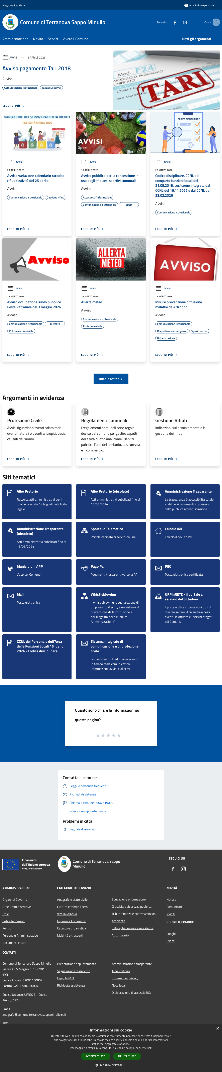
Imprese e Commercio (71, 921)
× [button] (217, 1028)
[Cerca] (215, 22)
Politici (7, 928)
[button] (111, 1065)
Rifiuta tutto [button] (127, 1056)
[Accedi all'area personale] (199, 5)
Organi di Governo (14, 899)
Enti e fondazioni (13, 921)
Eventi (170, 940)
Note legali (119, 985)
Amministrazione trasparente (132, 963)
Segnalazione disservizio (73, 971)
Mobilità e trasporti (70, 935)
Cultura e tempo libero (72, 906)
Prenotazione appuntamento (76, 963)
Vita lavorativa (67, 913)
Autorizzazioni (121, 935)
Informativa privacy (125, 978)
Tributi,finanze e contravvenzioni (134, 913)
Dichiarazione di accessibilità (131, 992)
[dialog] (111, 1048)
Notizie (171, 899)
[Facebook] (169, 22)
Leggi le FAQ (65, 978)
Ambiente (118, 920)
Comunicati (174, 906)
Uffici (5, 913)
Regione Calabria (13, 5)
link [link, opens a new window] (149, 1048)
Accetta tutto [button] (96, 1056)
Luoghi (171, 933)
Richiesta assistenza (71, 985)
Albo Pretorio (121, 971)
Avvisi (13, 57)
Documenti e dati (14, 942)
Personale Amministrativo (20, 935)
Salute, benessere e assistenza (132, 928)
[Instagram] (179, 22)
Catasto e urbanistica (71, 928)
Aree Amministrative (16, 906)
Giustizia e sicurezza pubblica (131, 906)
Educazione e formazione (129, 899)
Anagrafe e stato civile (72, 899)
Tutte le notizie (111, 378)
